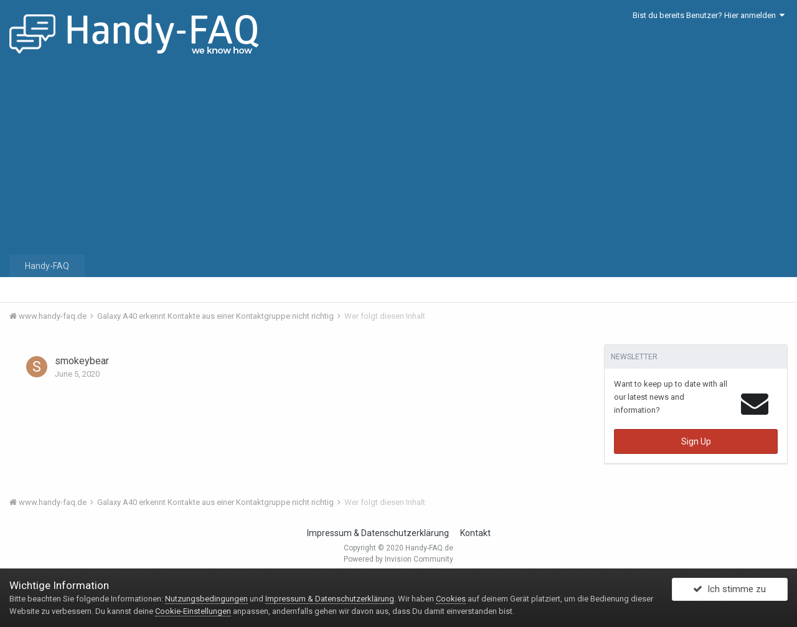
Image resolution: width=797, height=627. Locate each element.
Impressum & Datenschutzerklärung (378, 533)
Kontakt (475, 533)
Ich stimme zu (729, 591)
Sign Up (696, 441)
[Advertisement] (398, 159)
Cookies (451, 598)
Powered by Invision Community (398, 559)
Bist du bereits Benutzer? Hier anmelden (709, 15)
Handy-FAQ (47, 266)
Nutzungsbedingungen (206, 598)
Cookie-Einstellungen (193, 611)
